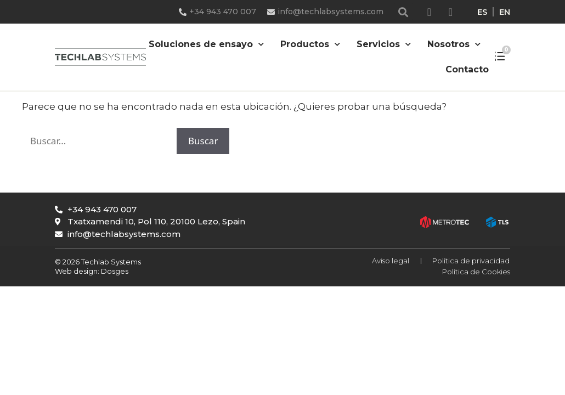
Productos (310, 44)
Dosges (113, 271)
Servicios (384, 44)
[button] (403, 12)
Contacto (467, 69)
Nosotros (454, 44)
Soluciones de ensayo (206, 44)
